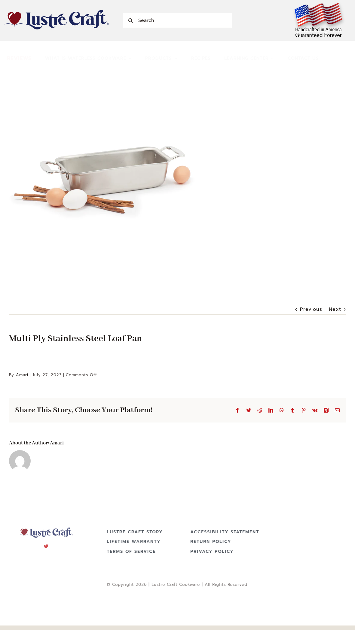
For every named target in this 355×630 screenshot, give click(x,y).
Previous (311, 309)
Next (335, 309)
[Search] (177, 20)
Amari (22, 375)
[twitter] (46, 544)
